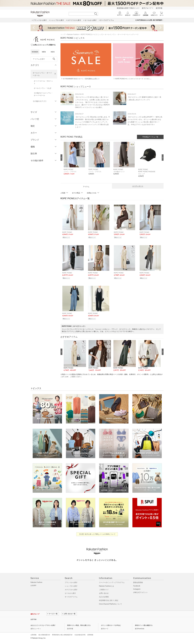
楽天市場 (159, 8)
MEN (44, 52)
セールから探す (70, 593)
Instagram (136, 589)
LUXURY (33, 585)
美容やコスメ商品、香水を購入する (79, 625)
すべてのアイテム (71, 597)
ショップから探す (71, 586)
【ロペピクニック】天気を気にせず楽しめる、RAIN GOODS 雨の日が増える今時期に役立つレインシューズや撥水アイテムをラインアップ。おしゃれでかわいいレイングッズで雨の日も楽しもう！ (92, 122)
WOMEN (35, 52)
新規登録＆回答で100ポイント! (128, 8)
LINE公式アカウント (140, 592)
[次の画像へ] (163, 157)
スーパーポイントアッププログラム (112, 582)
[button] (74, 160)
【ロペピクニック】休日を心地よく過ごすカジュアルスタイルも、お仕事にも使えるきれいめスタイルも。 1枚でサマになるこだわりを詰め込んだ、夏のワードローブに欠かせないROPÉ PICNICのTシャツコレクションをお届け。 (92, 102)
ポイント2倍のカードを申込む (111, 625)
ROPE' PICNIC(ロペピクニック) (92, 34)
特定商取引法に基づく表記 (108, 600)
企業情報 (33, 635)
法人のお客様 (104, 597)
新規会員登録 (138, 582)
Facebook (136, 586)
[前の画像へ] (61, 157)
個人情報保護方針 (44, 635)
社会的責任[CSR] (80, 635)
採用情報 (90, 635)
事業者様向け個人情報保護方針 (62, 635)
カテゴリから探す (71, 590)
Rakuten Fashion (73, 34)
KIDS (53, 52)
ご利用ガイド (104, 590)
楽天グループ (146, 8)
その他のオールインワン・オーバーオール (43, 94)
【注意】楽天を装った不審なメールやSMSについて (97, 534)
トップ (63, 34)
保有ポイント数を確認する (144, 625)
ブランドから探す (71, 582)
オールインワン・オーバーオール (42, 74)
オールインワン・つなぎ (42, 88)
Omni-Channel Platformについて (110, 604)
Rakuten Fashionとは (106, 586)
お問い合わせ (104, 593)
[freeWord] (44, 59)
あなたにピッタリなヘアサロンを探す (43, 625)
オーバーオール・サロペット (43, 82)
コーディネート (137, 186)
